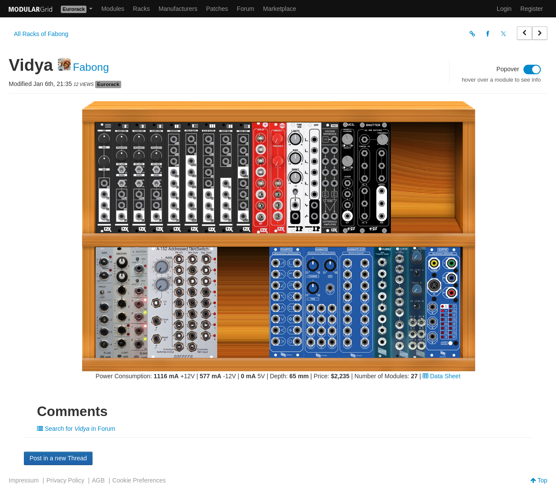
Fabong (91, 67)
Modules (112, 8)
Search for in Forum (76, 428)
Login (504, 8)
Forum (245, 8)
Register (531, 8)
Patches (217, 8)
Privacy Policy (65, 480)
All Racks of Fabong (41, 33)
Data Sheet (441, 376)
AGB (98, 480)
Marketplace (279, 8)
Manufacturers (178, 8)
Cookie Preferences (139, 480)
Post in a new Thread (58, 458)
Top (538, 480)
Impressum (24, 480)
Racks (141, 8)
